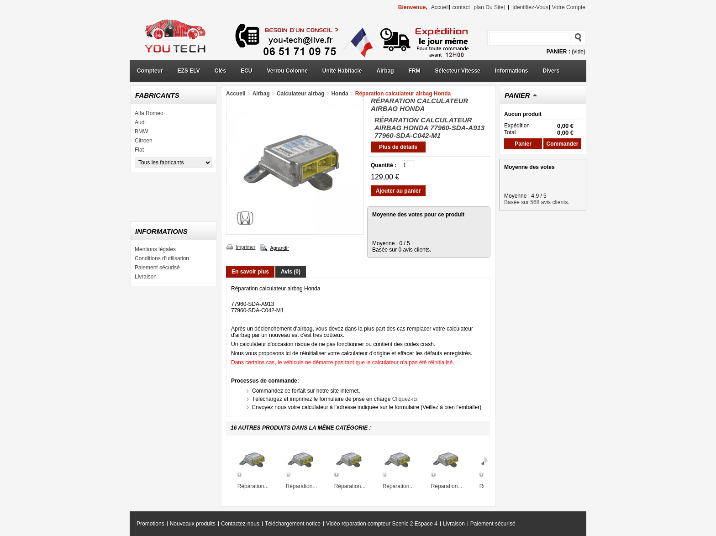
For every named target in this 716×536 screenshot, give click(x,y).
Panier (517, 95)
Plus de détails (398, 147)
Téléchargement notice (293, 523)
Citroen (144, 140)
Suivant (486, 460)
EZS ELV (189, 71)
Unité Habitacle (342, 71)
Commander (562, 144)
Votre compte (568, 7)
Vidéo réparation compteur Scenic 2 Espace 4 (381, 523)
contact (461, 7)
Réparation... (253, 486)
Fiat (139, 150)
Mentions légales (155, 249)
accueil (440, 7)
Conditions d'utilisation (162, 258)
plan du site (488, 7)
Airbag (385, 71)
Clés (220, 71)
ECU (246, 71)
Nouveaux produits (193, 523)
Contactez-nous (240, 523)
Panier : (558, 51)
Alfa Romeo (149, 113)
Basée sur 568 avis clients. (536, 202)
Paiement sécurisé (157, 267)
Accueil (236, 93)
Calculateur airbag (301, 93)
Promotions (150, 523)
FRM (415, 71)
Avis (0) (290, 271)
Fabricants (157, 95)
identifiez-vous (530, 7)
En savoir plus (250, 271)
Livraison (146, 276)
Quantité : (383, 165)
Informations (511, 71)
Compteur (150, 71)
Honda (339, 93)
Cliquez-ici (404, 399)
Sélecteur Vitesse (457, 71)
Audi (140, 122)
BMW (141, 131)
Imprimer (245, 247)
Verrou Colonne (287, 71)
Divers (550, 71)
